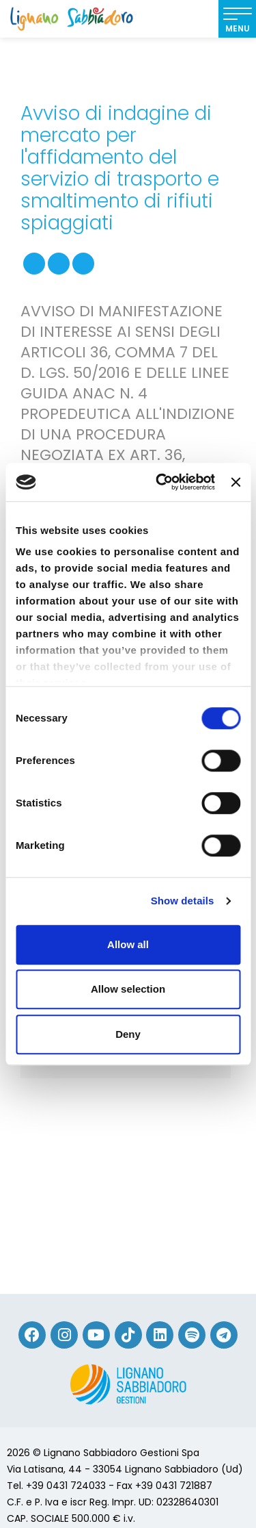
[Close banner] (235, 482)
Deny (128, 1034)
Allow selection (128, 989)
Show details (182, 900)
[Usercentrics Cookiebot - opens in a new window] (160, 482)
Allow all (128, 944)
